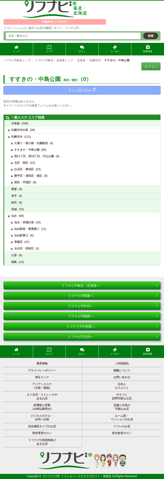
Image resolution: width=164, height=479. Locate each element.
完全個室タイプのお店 (42, 426)
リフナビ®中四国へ (111, 326)
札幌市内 (16, 136)
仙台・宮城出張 (24, 222)
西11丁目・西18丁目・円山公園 (34, 156)
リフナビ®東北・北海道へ (109, 285)
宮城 (14, 209)
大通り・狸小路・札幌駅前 (31, 143)
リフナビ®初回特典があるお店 (42, 441)
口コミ (82, 49)
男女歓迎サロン (122, 433)
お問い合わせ (121, 377)
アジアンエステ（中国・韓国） (42, 386)
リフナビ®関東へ (112, 296)
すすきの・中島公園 (26, 149)
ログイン (150, 66)
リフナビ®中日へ (112, 306)
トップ (16, 49)
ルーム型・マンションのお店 (122, 417)
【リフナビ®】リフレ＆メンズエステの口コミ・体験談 (77, 476)
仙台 (14, 215)
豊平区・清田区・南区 (28, 175)
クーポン (115, 49)
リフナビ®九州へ (112, 337)
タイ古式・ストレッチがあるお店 (42, 396)
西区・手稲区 (22, 182)
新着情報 (147, 49)
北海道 (15, 123)
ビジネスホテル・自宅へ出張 (42, 417)
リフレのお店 (121, 426)
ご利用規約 (122, 363)
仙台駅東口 (21, 235)
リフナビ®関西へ (112, 316)
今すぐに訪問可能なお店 (122, 396)
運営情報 (42, 363)
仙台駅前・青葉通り (26, 229)
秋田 (14, 202)
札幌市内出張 (19, 130)
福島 (14, 262)
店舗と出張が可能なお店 (121, 407)
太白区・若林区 (24, 248)
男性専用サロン (42, 433)
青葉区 (18, 242)
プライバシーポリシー (42, 370)
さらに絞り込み (82, 90)
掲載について (121, 370)
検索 (151, 35)
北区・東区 (21, 162)
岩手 (14, 195)
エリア (49, 49)
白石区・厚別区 (24, 169)
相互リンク (42, 377)
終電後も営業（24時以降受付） (42, 407)
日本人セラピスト (122, 386)
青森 (14, 189)
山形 (14, 255)
